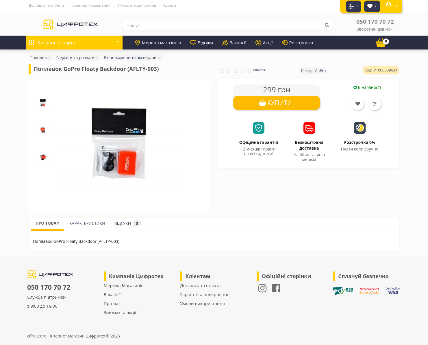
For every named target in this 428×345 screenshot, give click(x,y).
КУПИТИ (279, 100)
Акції (264, 40)
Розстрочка (297, 40)
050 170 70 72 (375, 19)
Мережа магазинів (158, 40)
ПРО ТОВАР (47, 220)
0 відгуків (259, 67)
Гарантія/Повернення (90, 5)
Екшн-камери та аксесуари (130, 55)
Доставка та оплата (46, 5)
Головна (38, 55)
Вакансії (234, 40)
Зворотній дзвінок (374, 26)
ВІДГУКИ (127, 221)
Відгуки (201, 40)
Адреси (169, 5)
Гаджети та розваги (75, 55)
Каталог (74, 38)
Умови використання (136, 5)
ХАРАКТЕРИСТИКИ (87, 220)
